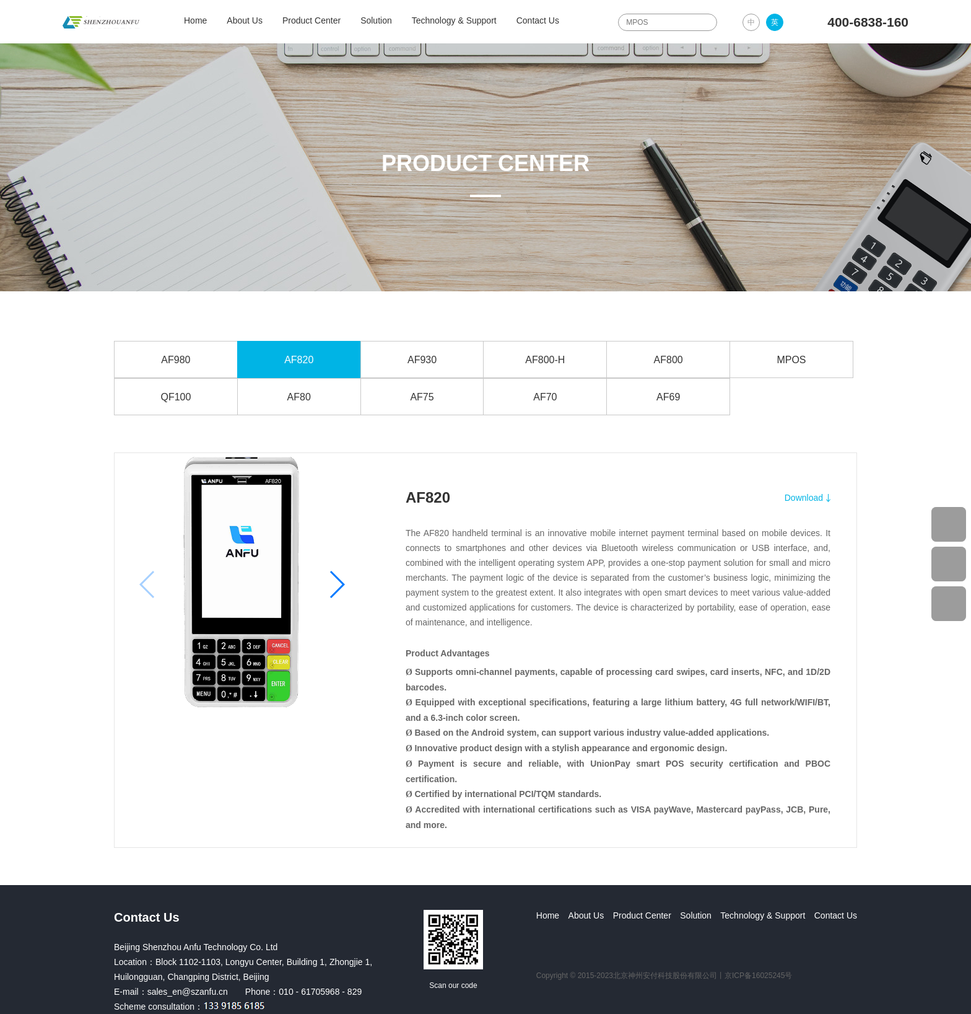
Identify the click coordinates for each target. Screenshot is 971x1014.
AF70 (545, 397)
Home (195, 20)
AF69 (668, 397)
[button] (336, 584)
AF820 (298, 360)
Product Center (311, 20)
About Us (245, 20)
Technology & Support (454, 20)
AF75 (421, 397)
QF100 (175, 397)
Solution (376, 20)
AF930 (422, 360)
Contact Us (537, 20)
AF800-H (545, 360)
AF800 (668, 360)
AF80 (299, 397)
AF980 (175, 360)
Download (804, 498)
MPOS (791, 360)
